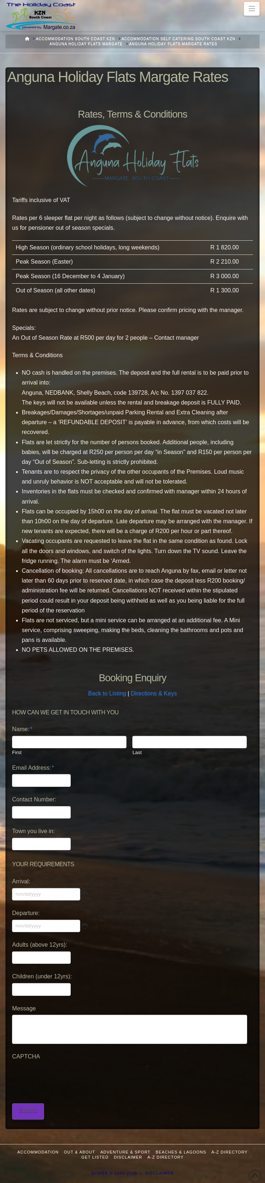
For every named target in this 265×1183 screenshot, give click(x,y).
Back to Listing (107, 693)
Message (24, 1008)
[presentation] (67, 1077)
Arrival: (21, 881)
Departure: (26, 913)
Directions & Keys (154, 693)
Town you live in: (33, 831)
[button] (252, 9)
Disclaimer (128, 1157)
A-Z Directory (229, 1152)
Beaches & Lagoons (181, 1152)
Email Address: (33, 768)
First (17, 752)
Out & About (79, 1152)
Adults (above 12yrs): (39, 945)
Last (136, 752)
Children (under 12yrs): (42, 976)
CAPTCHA (26, 1056)
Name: (22, 729)
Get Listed (95, 1157)
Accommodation (38, 1152)
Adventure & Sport (125, 1152)
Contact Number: (34, 799)
